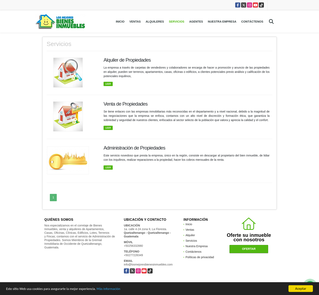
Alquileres (155, 21)
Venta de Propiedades (125, 104)
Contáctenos (252, 21)
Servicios (176, 21)
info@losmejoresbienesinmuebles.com (148, 264)
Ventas (135, 21)
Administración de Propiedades (134, 148)
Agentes (196, 21)
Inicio (120, 21)
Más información (108, 289)
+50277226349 (133, 255)
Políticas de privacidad (200, 257)
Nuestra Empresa (222, 21)
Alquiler (190, 235)
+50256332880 (133, 245)
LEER (108, 84)
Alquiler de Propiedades (127, 60)
